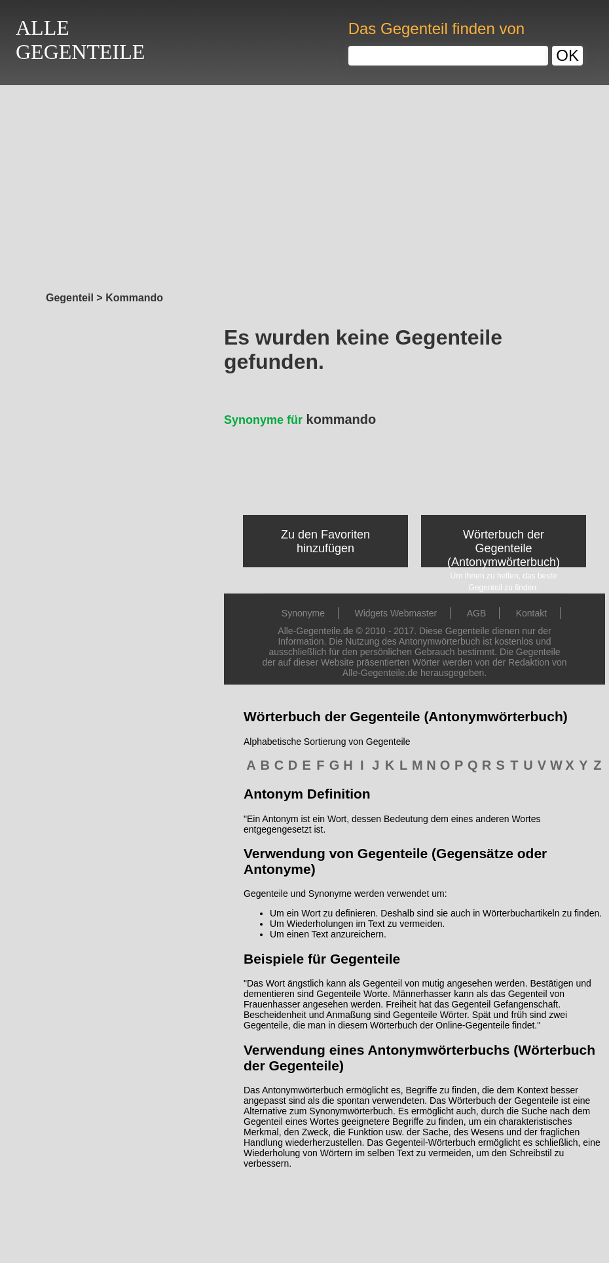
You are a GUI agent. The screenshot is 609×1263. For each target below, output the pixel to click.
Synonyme (303, 613)
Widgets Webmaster (395, 613)
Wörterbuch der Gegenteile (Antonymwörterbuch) (503, 548)
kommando (300, 419)
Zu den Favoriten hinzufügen (325, 541)
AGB (477, 613)
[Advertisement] (304, 184)
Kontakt (531, 613)
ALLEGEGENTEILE (80, 40)
